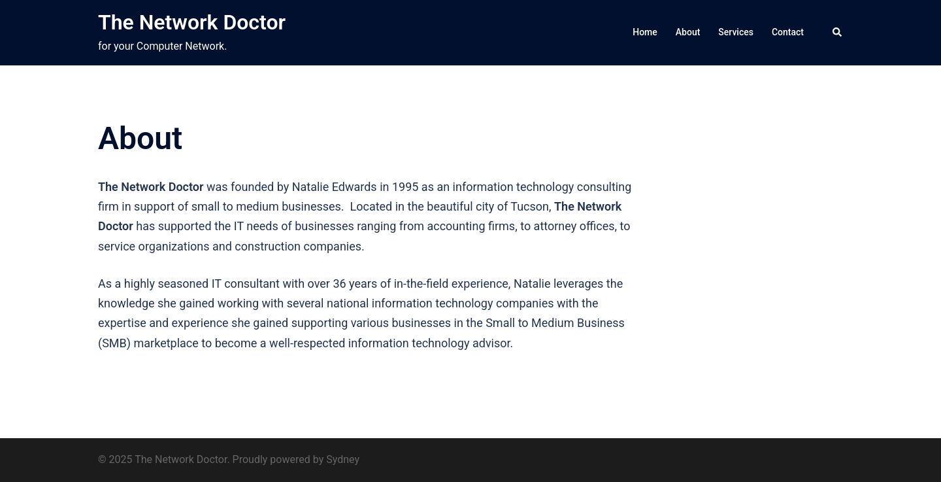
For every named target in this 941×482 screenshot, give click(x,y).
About (688, 32)
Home (645, 32)
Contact (788, 32)
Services (735, 32)
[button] (838, 32)
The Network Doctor (192, 22)
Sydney (342, 459)
